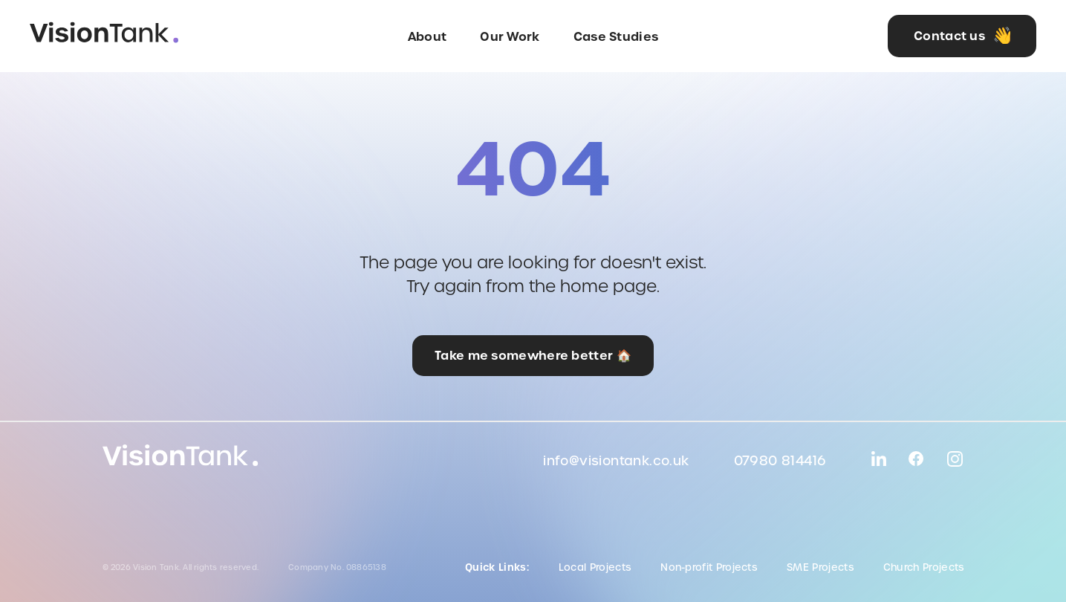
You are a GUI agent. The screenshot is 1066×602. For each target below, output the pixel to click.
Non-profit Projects (708, 567)
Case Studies (616, 36)
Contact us (964, 35)
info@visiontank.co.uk (616, 461)
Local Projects (595, 567)
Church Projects (923, 567)
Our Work (509, 36)
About (427, 36)
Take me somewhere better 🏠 (533, 355)
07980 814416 (780, 461)
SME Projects (820, 567)
